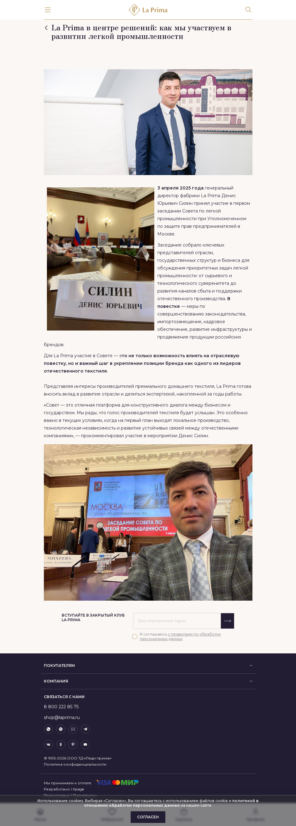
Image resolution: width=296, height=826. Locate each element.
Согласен (148, 817)
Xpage (78, 789)
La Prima (210, 195)
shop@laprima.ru (62, 717)
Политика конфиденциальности (75, 764)
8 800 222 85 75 (61, 706)
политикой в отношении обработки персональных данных (171, 803)
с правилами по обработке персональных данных (180, 636)
